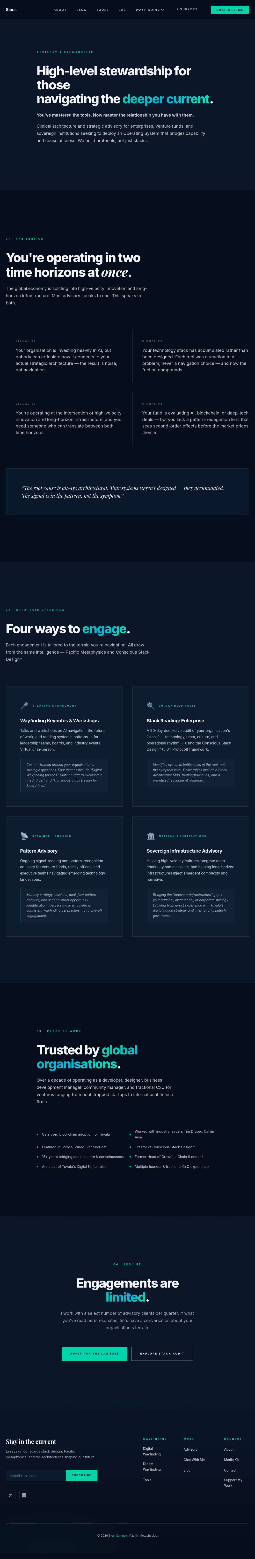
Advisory (190, 1455)
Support (187, 9)
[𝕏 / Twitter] (10, 1501)
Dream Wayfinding (152, 1472)
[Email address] (36, 1481)
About (60, 10)
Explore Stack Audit (162, 1359)
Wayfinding (150, 10)
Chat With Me (230, 10)
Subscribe (82, 1480)
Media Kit (231, 1465)
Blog (81, 10)
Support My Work (233, 1488)
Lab (122, 10)
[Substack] (24, 1501)
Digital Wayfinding (152, 1457)
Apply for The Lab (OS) (94, 1359)
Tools (102, 10)
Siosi (11, 9)
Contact (230, 1476)
